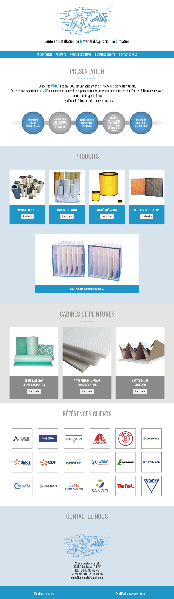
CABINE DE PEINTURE (80, 54)
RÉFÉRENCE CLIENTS (105, 54)
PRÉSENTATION (44, 54)
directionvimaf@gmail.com (87, 577)
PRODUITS (61, 54)
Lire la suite (27, 216)
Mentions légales (44, 593)
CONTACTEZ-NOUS (128, 54)
